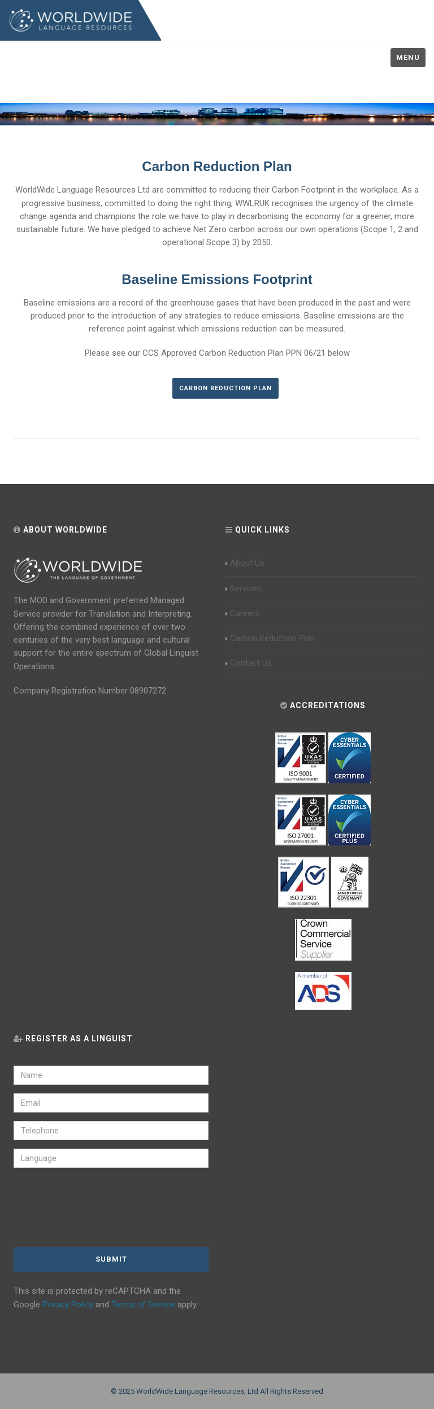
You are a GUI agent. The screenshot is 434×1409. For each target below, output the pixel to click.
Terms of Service (143, 1304)
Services (243, 588)
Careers (242, 613)
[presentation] (88, 1208)
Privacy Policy (67, 1304)
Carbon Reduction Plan (225, 388)
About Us (244, 563)
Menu (408, 57)
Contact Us (248, 663)
